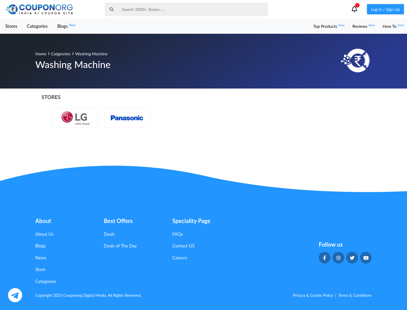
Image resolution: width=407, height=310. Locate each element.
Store (40, 269)
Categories (37, 26)
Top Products (329, 26)
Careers (179, 257)
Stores (11, 26)
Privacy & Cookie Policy (313, 295)
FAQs (177, 234)
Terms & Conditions (355, 295)
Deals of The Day (120, 245)
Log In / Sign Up (385, 9)
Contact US (183, 245)
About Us (44, 234)
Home (40, 53)
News (40, 257)
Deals (109, 234)
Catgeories (61, 53)
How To (393, 26)
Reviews (363, 26)
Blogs (66, 26)
